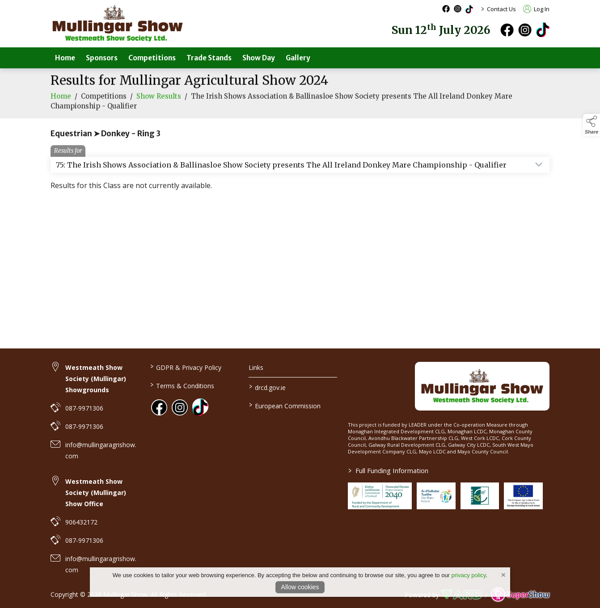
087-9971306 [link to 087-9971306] (84, 408)
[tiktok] (542, 29)
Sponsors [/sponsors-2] (102, 58)
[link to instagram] (180, 407)
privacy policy (469, 575)
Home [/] (65, 58)
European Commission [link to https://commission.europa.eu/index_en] (285, 405)
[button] (591, 125)
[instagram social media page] (457, 9)
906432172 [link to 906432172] (81, 522)
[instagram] (525, 30)
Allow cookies (300, 587)
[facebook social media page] (446, 9)
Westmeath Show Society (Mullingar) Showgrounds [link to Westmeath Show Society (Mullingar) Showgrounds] (95, 378)
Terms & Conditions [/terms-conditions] (182, 385)
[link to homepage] (118, 23)
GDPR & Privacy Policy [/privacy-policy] (185, 367)
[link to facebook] (159, 407)
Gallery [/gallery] (298, 58)
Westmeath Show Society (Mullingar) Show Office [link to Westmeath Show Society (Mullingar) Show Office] (95, 492)
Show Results (158, 102)
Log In (536, 9)
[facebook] (507, 30)
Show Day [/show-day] (258, 58)
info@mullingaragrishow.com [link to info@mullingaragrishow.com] (100, 450)
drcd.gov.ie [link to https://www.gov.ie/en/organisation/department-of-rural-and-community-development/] (267, 387)
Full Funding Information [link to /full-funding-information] (388, 470)
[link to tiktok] (200, 406)
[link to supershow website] (520, 595)
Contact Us (501, 9)
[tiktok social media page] (469, 9)
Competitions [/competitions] (152, 58)
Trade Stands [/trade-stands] (209, 58)
